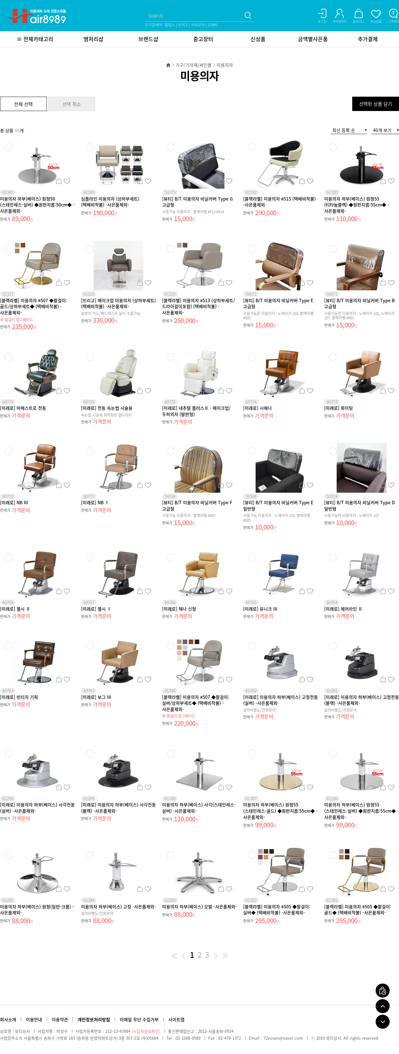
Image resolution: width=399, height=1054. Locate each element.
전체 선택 (23, 104)
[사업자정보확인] (146, 1031)
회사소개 (8, 1019)
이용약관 (60, 1019)
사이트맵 (176, 1019)
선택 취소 (71, 104)
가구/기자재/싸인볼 (193, 65)
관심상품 (67, 181)
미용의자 (225, 65)
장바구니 (58, 181)
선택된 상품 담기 (375, 103)
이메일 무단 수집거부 (139, 1019)
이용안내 (34, 1019)
